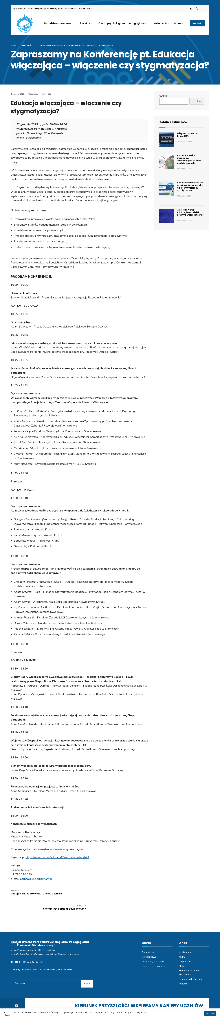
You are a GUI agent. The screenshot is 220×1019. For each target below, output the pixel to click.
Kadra (182, 944)
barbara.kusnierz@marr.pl (36, 879)
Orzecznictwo (149, 944)
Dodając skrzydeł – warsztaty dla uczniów (31, 893)
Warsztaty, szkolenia (153, 949)
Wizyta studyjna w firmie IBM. (187, 135)
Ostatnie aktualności (174, 122)
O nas (177, 23)
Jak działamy (185, 940)
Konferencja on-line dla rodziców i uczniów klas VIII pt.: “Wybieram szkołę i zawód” (190, 186)
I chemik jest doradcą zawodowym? (126, 892)
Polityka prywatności (95, 1008)
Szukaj (163, 95)
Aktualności (161, 23)
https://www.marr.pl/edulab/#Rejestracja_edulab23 (57, 857)
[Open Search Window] (196, 8)
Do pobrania (185, 949)
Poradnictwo (148, 940)
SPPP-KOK (46, 94)
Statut (182, 954)
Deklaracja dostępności (191, 967)
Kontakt (197, 23)
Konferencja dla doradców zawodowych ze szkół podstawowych (189, 159)
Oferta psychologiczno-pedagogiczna (122, 23)
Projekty (85, 23)
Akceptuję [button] (210, 1013)
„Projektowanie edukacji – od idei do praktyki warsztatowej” (190, 212)
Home (13, 45)
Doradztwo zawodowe (57, 23)
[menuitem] (60, 23)
